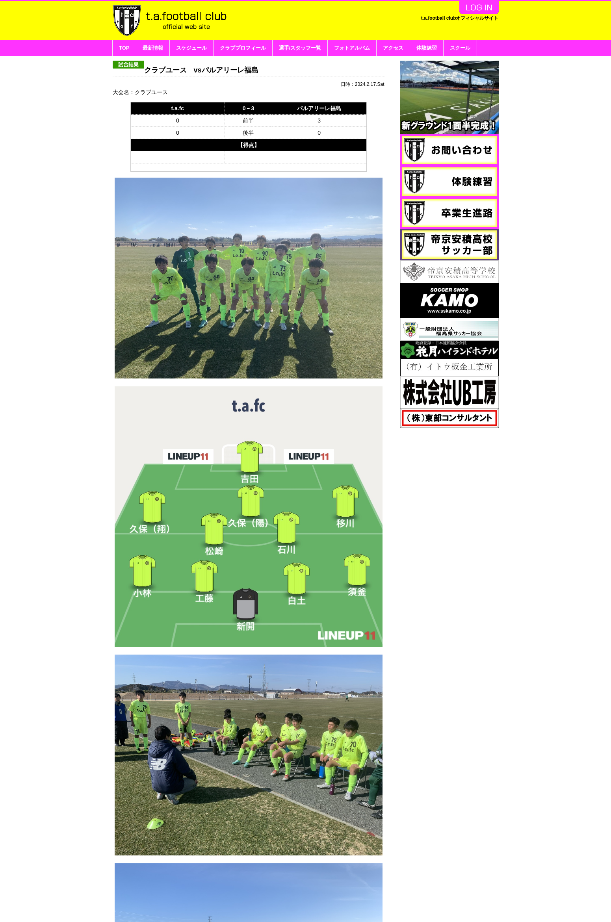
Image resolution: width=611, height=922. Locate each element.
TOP (124, 48)
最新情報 (153, 48)
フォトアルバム (352, 48)
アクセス (393, 48)
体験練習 (426, 48)
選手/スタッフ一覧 (300, 48)
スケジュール (191, 48)
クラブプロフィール (243, 48)
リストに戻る (370, 861)
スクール (460, 48)
